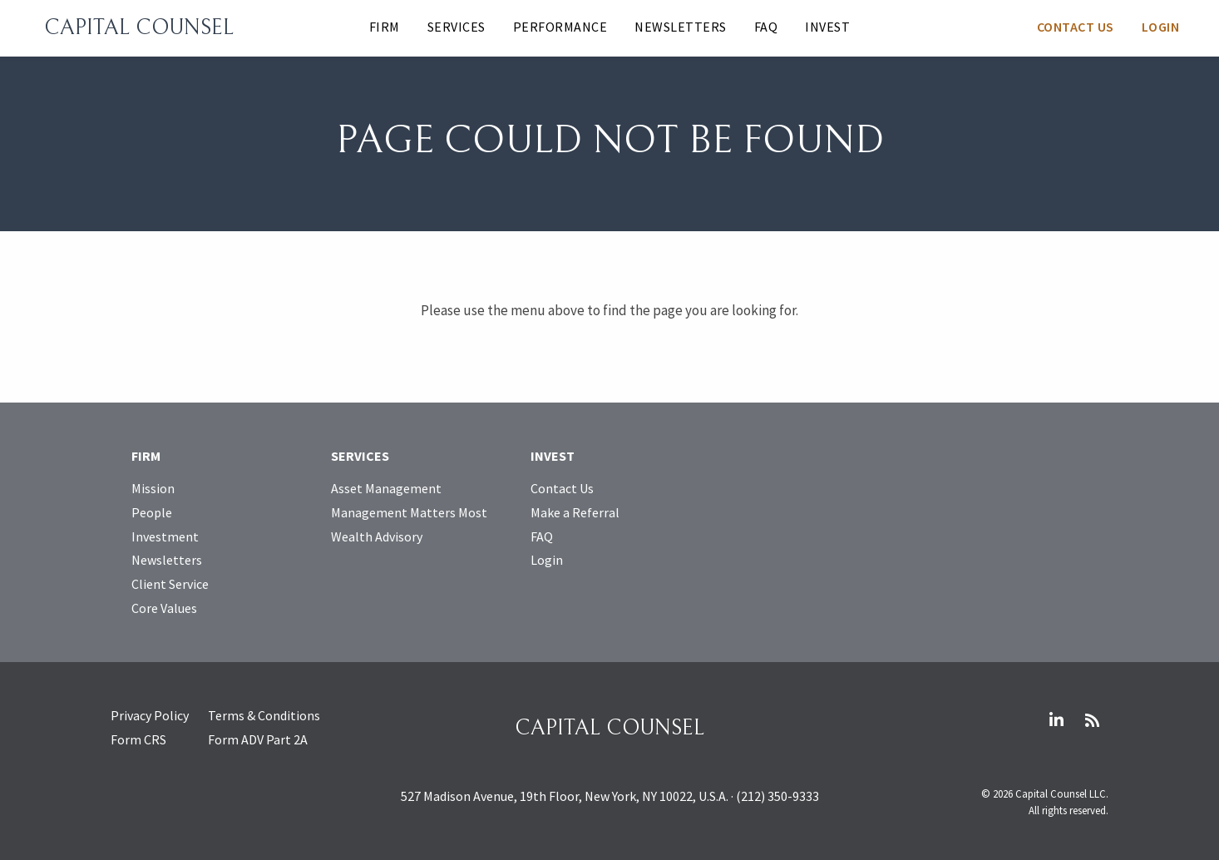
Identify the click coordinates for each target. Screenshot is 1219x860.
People (151, 512)
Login (1161, 26)
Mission (153, 488)
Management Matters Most (409, 512)
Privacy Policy (150, 715)
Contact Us (1075, 26)
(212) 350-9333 (777, 796)
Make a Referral (575, 512)
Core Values (164, 608)
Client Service (170, 584)
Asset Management (386, 488)
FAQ (766, 26)
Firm (384, 26)
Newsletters (680, 26)
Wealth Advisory (376, 536)
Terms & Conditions (264, 715)
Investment (165, 536)
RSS (1091, 720)
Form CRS (138, 739)
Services (456, 26)
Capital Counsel (139, 27)
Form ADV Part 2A (258, 739)
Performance (560, 26)
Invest (827, 26)
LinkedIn (1056, 720)
